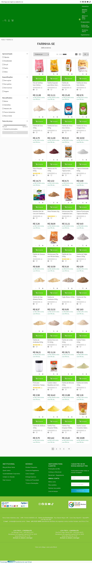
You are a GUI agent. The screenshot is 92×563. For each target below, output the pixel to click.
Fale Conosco (7, 480)
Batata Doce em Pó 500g (52, 341)
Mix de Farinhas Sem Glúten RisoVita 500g (38, 84)
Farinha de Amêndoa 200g (52, 298)
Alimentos (85, 6)
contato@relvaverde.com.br (17, 521)
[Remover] (36, 74)
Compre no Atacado (9, 477)
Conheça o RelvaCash (54, 472)
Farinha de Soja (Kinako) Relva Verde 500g (37, 298)
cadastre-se (19, 2)
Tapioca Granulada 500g (82, 170)
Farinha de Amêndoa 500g (38, 341)
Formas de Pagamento (32, 470)
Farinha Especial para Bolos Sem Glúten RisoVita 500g (52, 84)
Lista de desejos (53, 491)
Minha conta (52, 482)
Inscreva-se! (80, 491)
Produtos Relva (85, 31)
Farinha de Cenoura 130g (39, 255)
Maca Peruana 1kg (53, 211)
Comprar (39, 79)
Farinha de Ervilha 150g (82, 384)
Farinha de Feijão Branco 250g (82, 255)
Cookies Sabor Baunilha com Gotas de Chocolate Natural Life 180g (53, 384)
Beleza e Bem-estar (85, 17)
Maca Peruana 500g (37, 170)
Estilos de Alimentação (85, 26)
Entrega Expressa (31, 477)
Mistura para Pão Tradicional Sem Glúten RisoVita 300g (67, 212)
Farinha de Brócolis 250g (68, 384)
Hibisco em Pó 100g (52, 170)
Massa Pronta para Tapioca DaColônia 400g (83, 212)
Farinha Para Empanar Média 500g (67, 427)
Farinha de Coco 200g (38, 127)
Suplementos (85, 35)
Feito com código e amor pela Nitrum (46, 547)
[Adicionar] (43, 74)
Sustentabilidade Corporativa (11, 474)
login (11, 2)
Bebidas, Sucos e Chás (84, 11)
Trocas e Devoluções (32, 483)
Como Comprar (30, 474)
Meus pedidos (52, 485)
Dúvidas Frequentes (31, 467)
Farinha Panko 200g (81, 341)
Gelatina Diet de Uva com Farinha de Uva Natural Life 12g (39, 212)
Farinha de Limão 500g (67, 341)
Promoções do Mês (54, 469)
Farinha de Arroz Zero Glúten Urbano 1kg (67, 127)
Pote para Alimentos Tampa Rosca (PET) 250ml (38, 384)
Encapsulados (85, 22)
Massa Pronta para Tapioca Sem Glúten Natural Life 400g (68, 170)
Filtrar (15, 133)
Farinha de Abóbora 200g (39, 427)
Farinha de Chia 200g (81, 298)
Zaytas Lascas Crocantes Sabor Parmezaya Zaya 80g (82, 427)
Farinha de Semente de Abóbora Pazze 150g (67, 84)
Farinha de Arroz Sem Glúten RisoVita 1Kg (82, 84)
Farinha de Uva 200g (66, 255)
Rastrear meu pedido (54, 488)
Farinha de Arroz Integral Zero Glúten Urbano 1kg (83, 127)
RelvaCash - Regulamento (56, 475)
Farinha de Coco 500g (52, 127)
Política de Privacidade (32, 480)
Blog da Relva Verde (9, 467)
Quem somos (6, 470)
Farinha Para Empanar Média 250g (52, 427)
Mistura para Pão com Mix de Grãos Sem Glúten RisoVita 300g (53, 255)
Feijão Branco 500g (68, 297)
